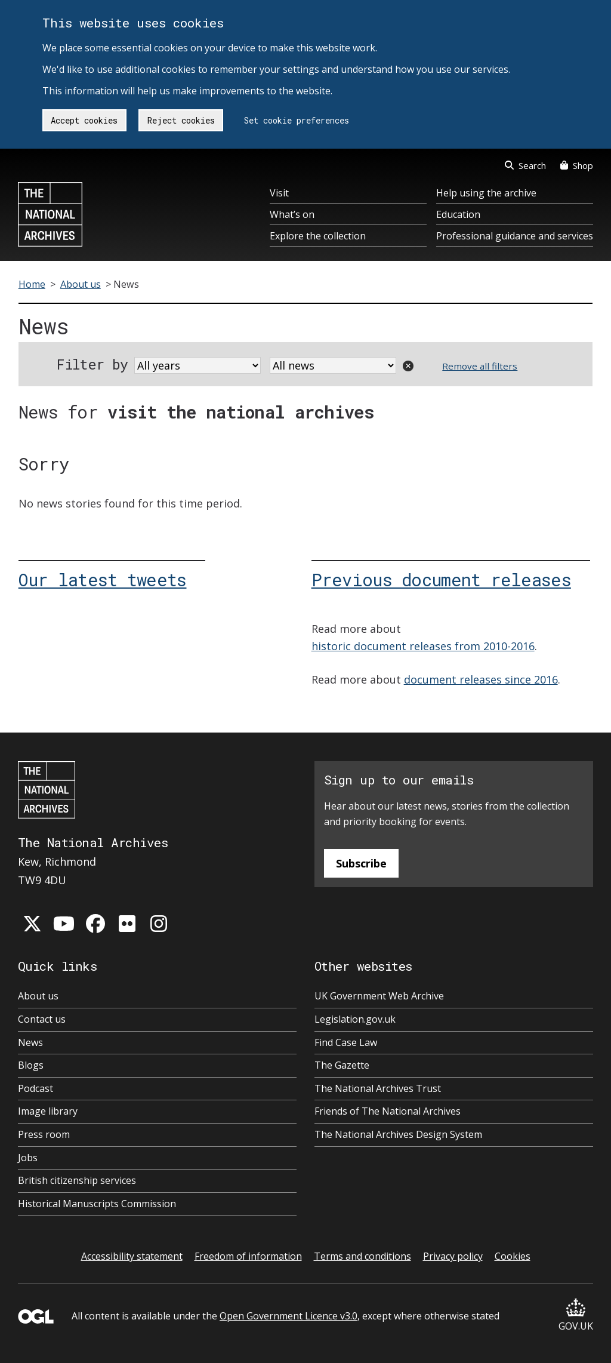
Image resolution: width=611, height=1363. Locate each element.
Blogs (31, 1065)
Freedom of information (248, 1256)
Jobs (28, 1157)
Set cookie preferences (296, 120)
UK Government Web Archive (379, 995)
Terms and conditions (362, 1256)
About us (80, 284)
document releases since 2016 (481, 679)
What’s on (292, 214)
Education (458, 214)
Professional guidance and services (514, 235)
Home (31, 284)
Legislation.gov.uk (355, 1019)
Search (525, 165)
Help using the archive (486, 192)
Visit (279, 192)
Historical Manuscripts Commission (97, 1203)
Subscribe (361, 863)
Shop (576, 165)
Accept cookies (84, 120)
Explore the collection (318, 235)
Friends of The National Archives (387, 1111)
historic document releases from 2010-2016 (423, 646)
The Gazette (341, 1065)
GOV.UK (575, 1316)
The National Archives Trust (377, 1088)
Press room (44, 1134)
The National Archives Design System (398, 1134)
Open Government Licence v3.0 (288, 1315)
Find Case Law (345, 1042)
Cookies (512, 1256)
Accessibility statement (132, 1256)
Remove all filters (479, 366)
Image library (48, 1111)
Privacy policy (453, 1256)
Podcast (35, 1088)
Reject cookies (181, 120)
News (30, 1042)
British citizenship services (77, 1180)
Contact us (42, 1019)
